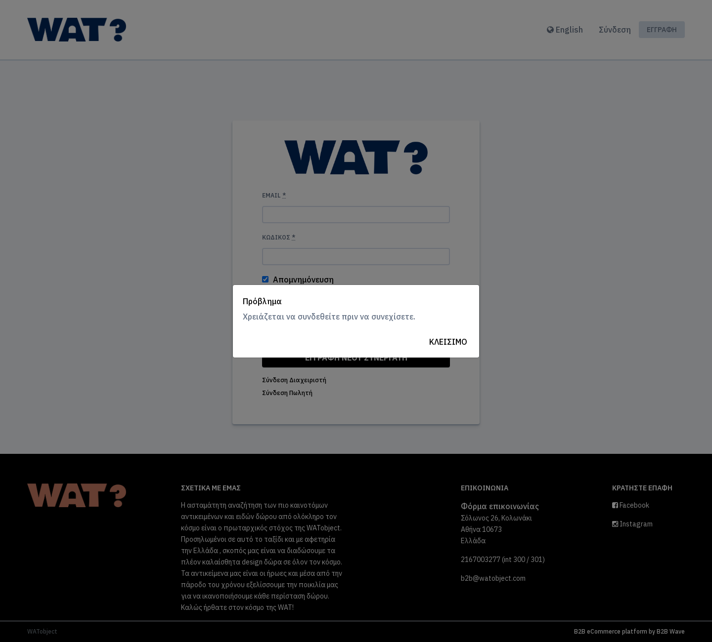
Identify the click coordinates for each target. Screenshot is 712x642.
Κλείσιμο (448, 342)
